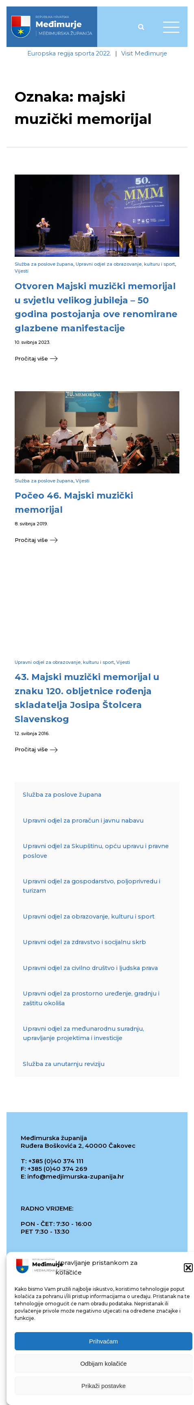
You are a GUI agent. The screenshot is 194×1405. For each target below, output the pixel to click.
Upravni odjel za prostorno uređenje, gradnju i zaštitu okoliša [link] (91, 998)
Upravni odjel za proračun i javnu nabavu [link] (83, 820)
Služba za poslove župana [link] (44, 264)
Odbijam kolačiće (103, 1364)
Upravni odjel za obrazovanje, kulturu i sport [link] (125, 264)
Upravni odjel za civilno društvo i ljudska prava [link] (90, 968)
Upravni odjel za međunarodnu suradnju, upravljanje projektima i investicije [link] (83, 1033)
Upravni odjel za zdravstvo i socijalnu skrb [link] (84, 942)
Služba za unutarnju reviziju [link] (64, 1064)
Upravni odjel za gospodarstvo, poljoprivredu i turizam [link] (91, 886)
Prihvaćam (103, 1342)
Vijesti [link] (21, 271)
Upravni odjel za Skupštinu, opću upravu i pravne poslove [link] (96, 850)
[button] (188, 1268)
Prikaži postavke (103, 1386)
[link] (51, 26)
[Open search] (141, 26)
